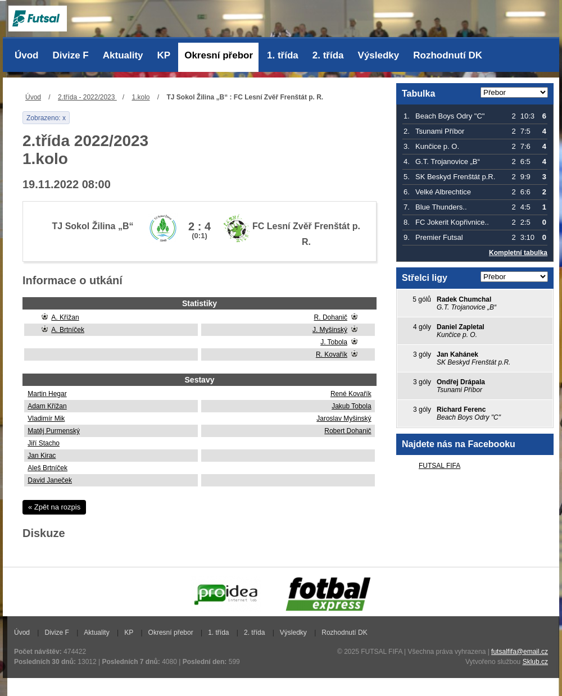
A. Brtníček (67, 330)
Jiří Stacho (44, 443)
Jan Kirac (42, 456)
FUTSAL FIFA (439, 466)
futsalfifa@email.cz (519, 652)
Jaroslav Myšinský (343, 418)
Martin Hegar (47, 394)
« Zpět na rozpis (54, 507)
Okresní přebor (218, 55)
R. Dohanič (330, 317)
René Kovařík (350, 394)
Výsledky (379, 55)
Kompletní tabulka (518, 253)
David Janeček (50, 480)
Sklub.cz (535, 662)
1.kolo (140, 97)
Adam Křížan (47, 406)
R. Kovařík (331, 354)
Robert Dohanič (347, 431)
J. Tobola (333, 342)
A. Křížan (65, 317)
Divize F (71, 55)
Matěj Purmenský (54, 431)
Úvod (27, 55)
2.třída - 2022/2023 (87, 97)
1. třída (282, 55)
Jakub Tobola (351, 406)
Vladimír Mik (46, 418)
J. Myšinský (329, 330)
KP (164, 55)
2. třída (328, 55)
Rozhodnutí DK (447, 55)
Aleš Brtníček (47, 468)
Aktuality (123, 55)
